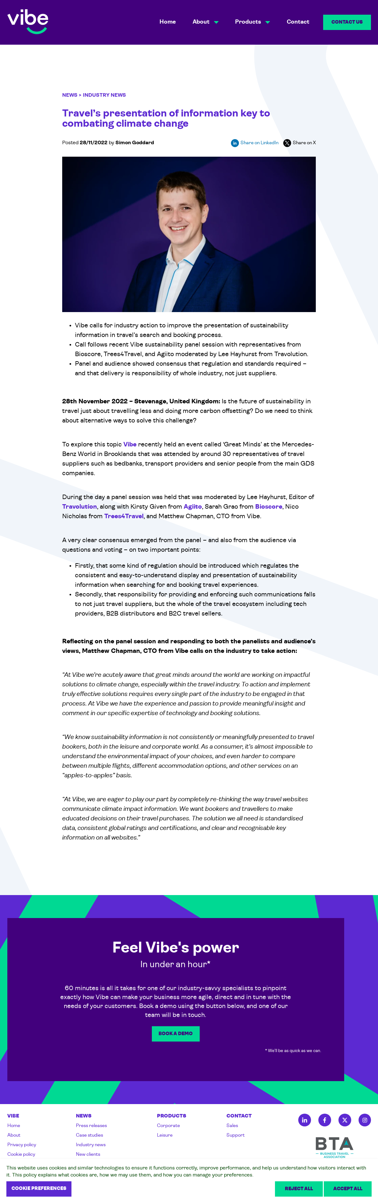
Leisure (165, 1135)
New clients (88, 1154)
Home (167, 22)
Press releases (91, 1126)
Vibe (130, 445)
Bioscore (268, 507)
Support (235, 1135)
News (70, 95)
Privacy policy (21, 1145)
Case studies (89, 1135)
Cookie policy (21, 1154)
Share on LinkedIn (254, 143)
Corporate (168, 1126)
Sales (232, 1126)
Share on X (299, 143)
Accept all (347, 1189)
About (13, 1135)
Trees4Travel (124, 516)
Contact (298, 22)
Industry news (91, 1145)
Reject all (299, 1189)
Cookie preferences (38, 1188)
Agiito (193, 507)
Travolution (79, 507)
